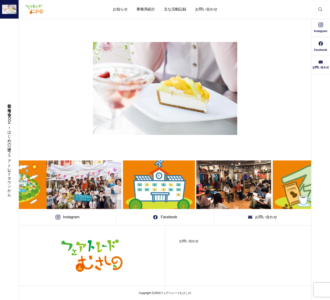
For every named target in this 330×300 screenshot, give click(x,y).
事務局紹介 (146, 9)
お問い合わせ (206, 9)
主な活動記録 (175, 9)
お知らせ (120, 9)
